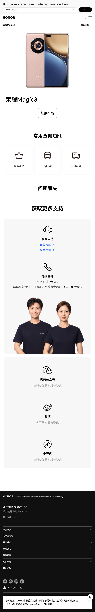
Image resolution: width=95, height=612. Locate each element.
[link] (5, 581)
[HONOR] (10, 496)
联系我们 (45, 250)
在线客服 (45, 244)
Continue (85, 10)
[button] (11, 581)
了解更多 (47, 604)
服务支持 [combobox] (85, 25)
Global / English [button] (11, 10)
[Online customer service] (90, 597)
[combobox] (9, 25)
